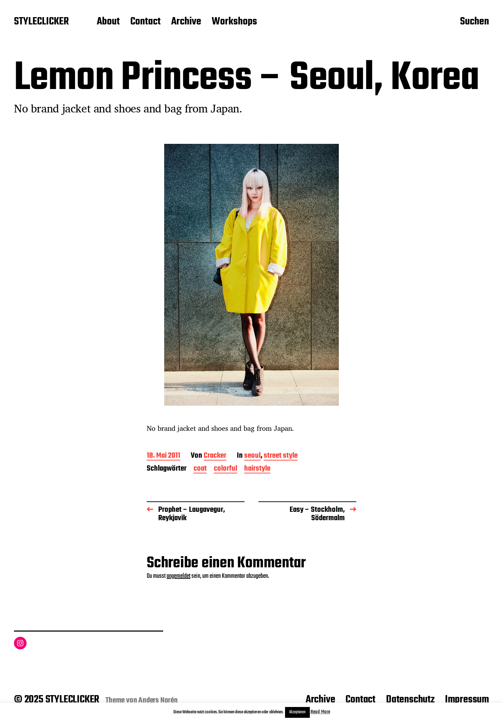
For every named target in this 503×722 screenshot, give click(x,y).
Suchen (474, 22)
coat (200, 469)
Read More (320, 712)
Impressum (467, 700)
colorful (225, 469)
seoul (252, 456)
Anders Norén (158, 700)
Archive (186, 22)
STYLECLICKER (41, 22)
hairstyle (257, 469)
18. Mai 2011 (163, 456)
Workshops (234, 22)
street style (281, 456)
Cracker (215, 456)
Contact (145, 22)
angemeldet (178, 576)
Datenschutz (410, 700)
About (108, 22)
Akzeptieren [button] (297, 712)
